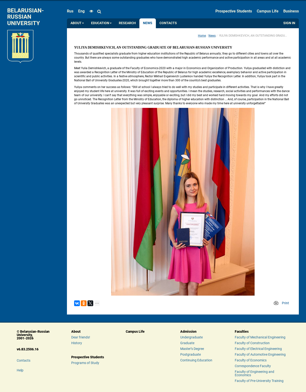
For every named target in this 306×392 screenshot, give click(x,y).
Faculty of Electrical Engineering (258, 348)
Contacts (168, 23)
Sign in (289, 23)
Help (20, 370)
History (76, 343)
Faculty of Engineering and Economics (254, 373)
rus (70, 11)
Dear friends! (80, 337)
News (147, 23)
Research (127, 23)
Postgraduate (190, 354)
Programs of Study (85, 362)
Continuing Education (196, 360)
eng (81, 11)
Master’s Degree (192, 348)
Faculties (242, 331)
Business (291, 11)
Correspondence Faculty (253, 366)
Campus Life (268, 11)
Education (101, 23)
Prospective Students (233, 11)
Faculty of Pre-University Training (259, 380)
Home (202, 35)
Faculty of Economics (251, 360)
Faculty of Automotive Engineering (260, 354)
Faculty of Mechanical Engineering (260, 337)
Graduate (187, 343)
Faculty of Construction (252, 343)
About (77, 23)
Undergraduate (191, 337)
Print (285, 303)
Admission (188, 331)
